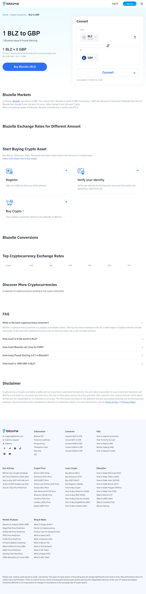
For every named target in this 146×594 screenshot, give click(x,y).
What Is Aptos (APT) (42, 535)
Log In (115, 4)
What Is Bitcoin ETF (105, 495)
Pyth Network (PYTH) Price (45, 491)
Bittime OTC (39, 436)
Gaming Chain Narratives (13, 554)
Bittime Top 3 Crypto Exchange (15, 473)
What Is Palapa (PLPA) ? (43, 525)
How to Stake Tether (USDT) (108, 477)
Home (5, 15)
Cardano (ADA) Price (42, 502)
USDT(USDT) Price (41, 480)
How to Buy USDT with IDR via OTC (17, 480)
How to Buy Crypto (73, 488)
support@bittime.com (14, 436)
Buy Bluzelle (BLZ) (25, 66)
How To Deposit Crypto (106, 451)
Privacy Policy (129, 402)
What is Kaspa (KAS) (42, 554)
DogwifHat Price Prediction (14, 528)
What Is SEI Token (41, 550)
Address (8, 444)
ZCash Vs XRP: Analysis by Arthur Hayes (19, 484)
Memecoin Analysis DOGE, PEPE (16, 525)
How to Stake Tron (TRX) (107, 491)
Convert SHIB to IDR (73, 444)
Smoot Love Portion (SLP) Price (46, 484)
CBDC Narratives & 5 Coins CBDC (16, 557)
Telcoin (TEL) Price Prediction (15, 488)
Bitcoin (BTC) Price (41, 473)
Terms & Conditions (42, 440)
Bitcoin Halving (103, 506)
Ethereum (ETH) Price (43, 477)
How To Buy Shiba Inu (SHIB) (77, 491)
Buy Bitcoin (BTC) (72, 473)
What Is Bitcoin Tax (42, 543)
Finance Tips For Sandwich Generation (49, 532)
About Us (37, 451)
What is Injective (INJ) (43, 539)
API (35, 455)
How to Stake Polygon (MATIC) (109, 488)
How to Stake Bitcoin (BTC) (108, 484)
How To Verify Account (106, 440)
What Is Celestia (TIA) (106, 502)
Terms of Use (112, 402)
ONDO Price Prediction (12, 550)
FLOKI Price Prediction (12, 539)
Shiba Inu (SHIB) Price (43, 495)
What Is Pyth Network (43, 546)
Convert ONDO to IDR (74, 447)
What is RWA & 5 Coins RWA (14, 546)
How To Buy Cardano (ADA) (76, 506)
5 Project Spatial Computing (14, 543)
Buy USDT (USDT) (72, 480)
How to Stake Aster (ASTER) (108, 480)
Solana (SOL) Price (41, 488)
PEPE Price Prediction (11, 535)
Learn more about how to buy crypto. (20, 159)
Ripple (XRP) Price (41, 506)
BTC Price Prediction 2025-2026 (16, 477)
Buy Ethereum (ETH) (73, 477)
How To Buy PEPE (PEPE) (75, 495)
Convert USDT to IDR (73, 436)
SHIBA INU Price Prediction (14, 532)
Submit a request (12, 440)
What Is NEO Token (41, 557)
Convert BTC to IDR (73, 440)
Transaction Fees (41, 447)
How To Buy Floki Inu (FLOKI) (77, 499)
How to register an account (108, 436)
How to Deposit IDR (105, 444)
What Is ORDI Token (105, 499)
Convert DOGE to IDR (73, 451)
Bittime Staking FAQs (105, 447)
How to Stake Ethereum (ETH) (109, 473)
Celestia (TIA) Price (42, 499)
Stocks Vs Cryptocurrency (44, 528)
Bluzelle (16, 101)
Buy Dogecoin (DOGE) (74, 484)
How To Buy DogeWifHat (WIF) (77, 502)
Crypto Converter (18, 15)
